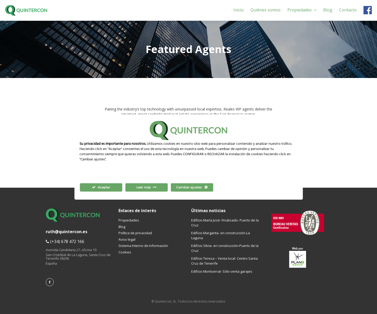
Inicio (238, 10)
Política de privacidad (135, 233)
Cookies (124, 252)
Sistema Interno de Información (143, 245)
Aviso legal (126, 239)
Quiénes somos (265, 10)
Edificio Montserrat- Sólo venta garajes (221, 271)
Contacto (348, 10)
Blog (327, 10)
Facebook (367, 10)
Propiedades (301, 10)
